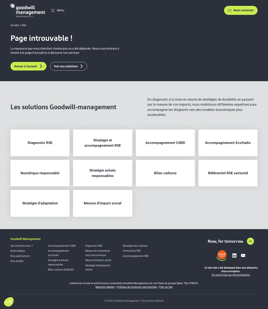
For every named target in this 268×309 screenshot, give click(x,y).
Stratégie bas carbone (135, 245)
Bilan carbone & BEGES (61, 269)
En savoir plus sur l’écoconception (231, 274)
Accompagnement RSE (136, 256)
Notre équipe (17, 250)
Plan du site (166, 287)
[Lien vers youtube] (243, 255)
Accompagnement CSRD (62, 245)
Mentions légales (105, 287)
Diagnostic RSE (93, 245)
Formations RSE (132, 250)
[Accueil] (27, 10)
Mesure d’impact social (98, 260)
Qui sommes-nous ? (21, 245)
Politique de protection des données (137, 287)
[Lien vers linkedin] (234, 255)
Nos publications (20, 256)
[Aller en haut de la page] (250, 241)
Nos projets (16, 261)
